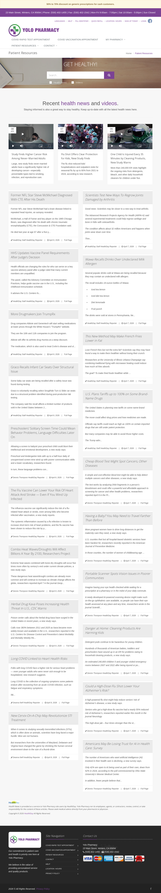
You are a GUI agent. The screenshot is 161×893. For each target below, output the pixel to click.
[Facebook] (150, 21)
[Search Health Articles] (75, 75)
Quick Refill (97, 21)
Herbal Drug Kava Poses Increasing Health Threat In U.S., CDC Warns (40, 606)
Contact (49, 45)
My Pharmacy (114, 39)
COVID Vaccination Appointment (78, 39)
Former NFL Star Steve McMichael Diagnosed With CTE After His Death (41, 197)
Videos (77, 82)
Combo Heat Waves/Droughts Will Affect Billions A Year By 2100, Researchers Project (40, 551)
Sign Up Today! (131, 21)
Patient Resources (24, 45)
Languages (60, 21)
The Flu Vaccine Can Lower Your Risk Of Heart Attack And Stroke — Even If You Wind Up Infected (42, 494)
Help (70, 21)
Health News (58, 82)
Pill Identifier (81, 21)
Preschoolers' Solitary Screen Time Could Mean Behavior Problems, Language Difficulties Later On (43, 432)
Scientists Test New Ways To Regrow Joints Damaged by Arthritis (114, 197)
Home (129, 53)
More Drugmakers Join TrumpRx (33, 314)
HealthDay (28, 813)
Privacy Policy (53, 873)
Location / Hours (114, 21)
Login (143, 21)
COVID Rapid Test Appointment (31, 39)
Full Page (68, 240)
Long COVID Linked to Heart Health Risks (39, 659)
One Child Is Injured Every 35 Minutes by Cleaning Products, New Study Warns (128, 158)
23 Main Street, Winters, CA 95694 (23, 12)
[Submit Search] (109, 75)
